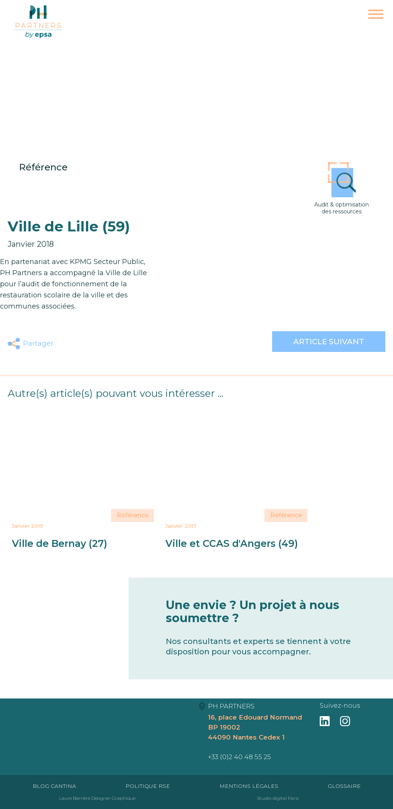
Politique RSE (147, 786)
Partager (38, 343)
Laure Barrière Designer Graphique (97, 798)
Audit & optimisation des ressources (342, 188)
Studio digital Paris (278, 798)
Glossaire (344, 786)
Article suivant (328, 341)
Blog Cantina (54, 786)
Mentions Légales (249, 786)
